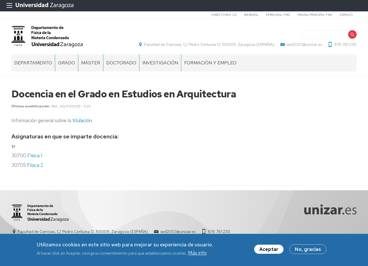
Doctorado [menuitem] (121, 63)
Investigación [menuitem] (160, 63)
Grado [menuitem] (66, 63)
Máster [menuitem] (90, 63)
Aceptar (268, 250)
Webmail (251, 15)
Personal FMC (278, 15)
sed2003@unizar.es (304, 44)
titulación (82, 120)
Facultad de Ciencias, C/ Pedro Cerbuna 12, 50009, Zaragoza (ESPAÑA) (209, 44)
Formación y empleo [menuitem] (210, 63)
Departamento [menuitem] (33, 63)
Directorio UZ (224, 15)
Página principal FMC (315, 15)
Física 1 (34, 155)
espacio (346, 15)
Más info (197, 254)
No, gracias (308, 250)
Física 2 (35, 165)
